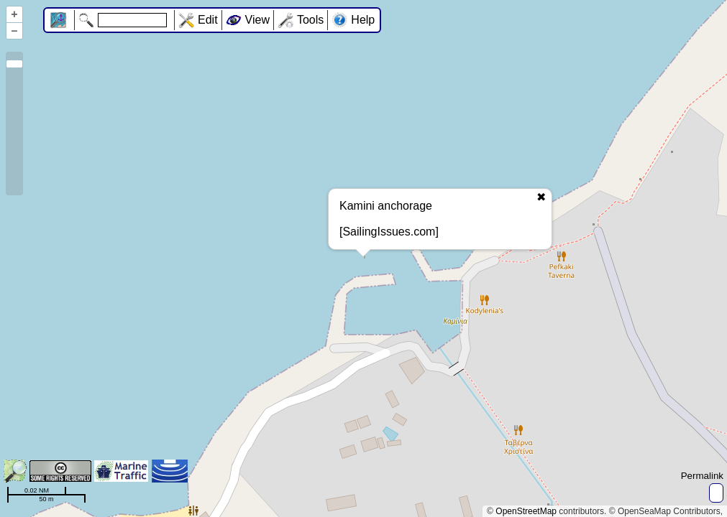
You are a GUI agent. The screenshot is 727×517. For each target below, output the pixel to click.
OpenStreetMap (526, 511)
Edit (208, 20)
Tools (310, 20)
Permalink (702, 475)
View (257, 20)
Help (363, 20)
